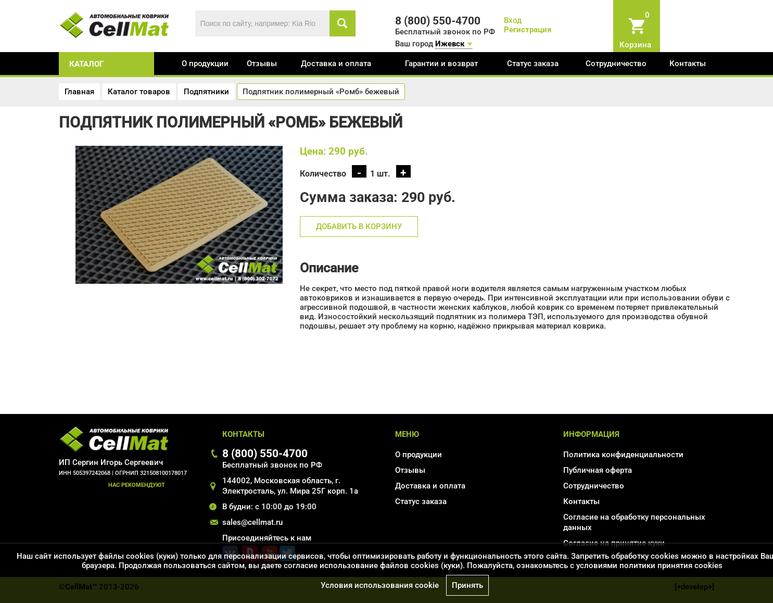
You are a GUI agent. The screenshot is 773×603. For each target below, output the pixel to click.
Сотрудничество (616, 63)
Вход (513, 20)
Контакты (687, 63)
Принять (467, 585)
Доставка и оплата (336, 63)
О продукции (205, 63)
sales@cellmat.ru (252, 522)
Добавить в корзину (359, 226)
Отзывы (262, 63)
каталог (86, 64)
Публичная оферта (597, 470)
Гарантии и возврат (441, 63)
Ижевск (449, 43)
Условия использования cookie (380, 585)
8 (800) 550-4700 (265, 453)
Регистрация (527, 29)
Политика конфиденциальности (623, 454)
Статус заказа (533, 63)
